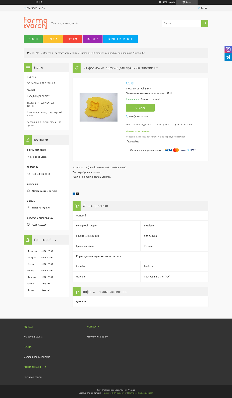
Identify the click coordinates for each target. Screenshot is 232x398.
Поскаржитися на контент (114, 393)
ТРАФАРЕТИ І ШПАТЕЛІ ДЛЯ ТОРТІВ (41, 104)
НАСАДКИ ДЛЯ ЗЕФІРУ (38, 96)
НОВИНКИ (32, 76)
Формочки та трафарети (56, 53)
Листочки (85, 53)
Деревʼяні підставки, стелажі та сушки (44, 124)
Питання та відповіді (120, 39)
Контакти (92, 39)
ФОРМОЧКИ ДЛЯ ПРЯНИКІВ (41, 83)
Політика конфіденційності (140, 393)
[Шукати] (204, 23)
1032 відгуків (169, 2)
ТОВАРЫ (36, 53)
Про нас (73, 39)
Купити (141, 108)
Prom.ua (131, 390)
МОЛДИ (31, 89)
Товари (52, 39)
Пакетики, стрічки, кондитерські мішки (44, 114)
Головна (33, 39)
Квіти (74, 53)
